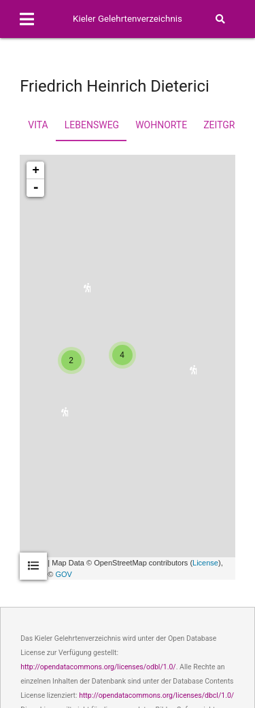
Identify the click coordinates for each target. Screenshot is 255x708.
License (205, 563)
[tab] (33, 566)
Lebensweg (92, 124)
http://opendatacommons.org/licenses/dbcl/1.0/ (156, 695)
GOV (63, 574)
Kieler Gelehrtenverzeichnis (127, 19)
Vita (38, 124)
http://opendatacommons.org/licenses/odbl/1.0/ (98, 667)
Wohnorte (161, 124)
